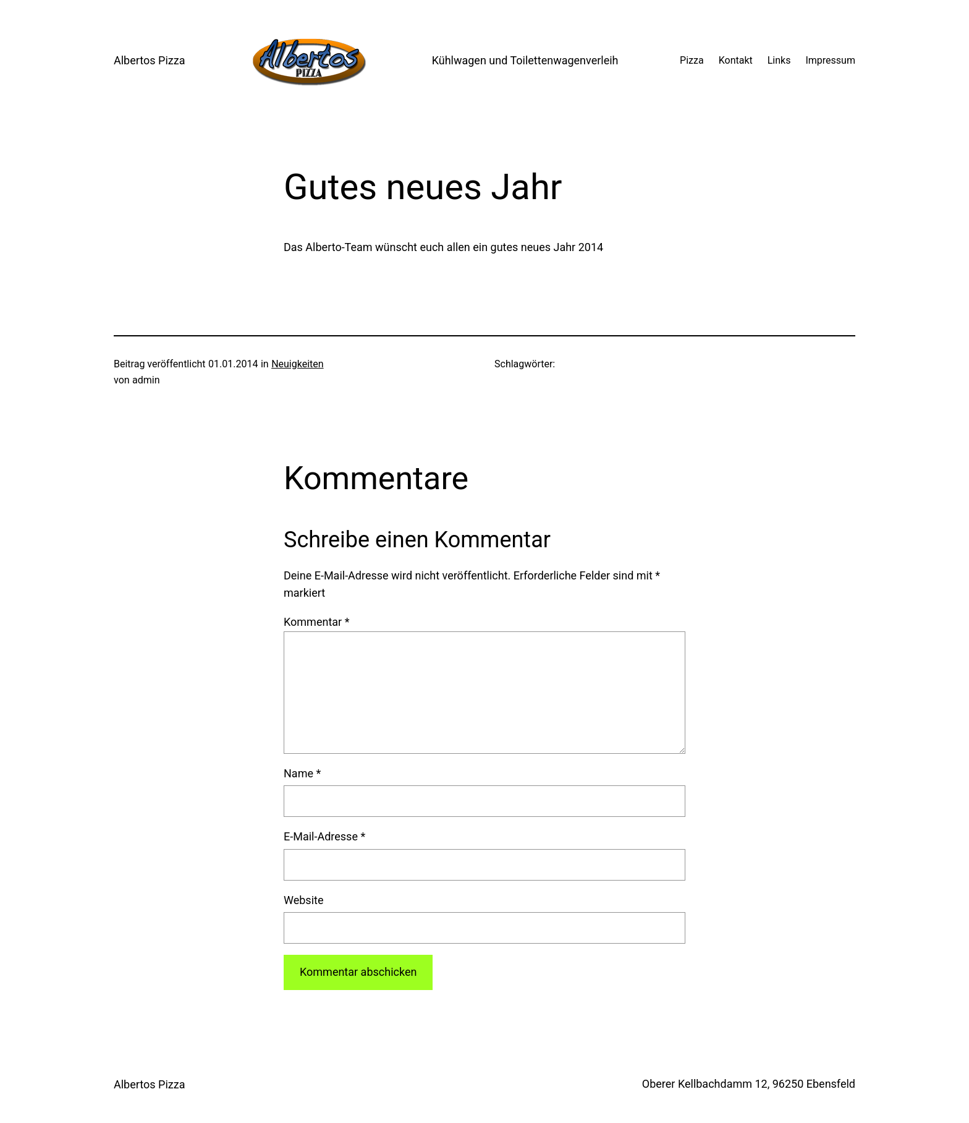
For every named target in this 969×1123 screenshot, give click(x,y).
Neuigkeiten (297, 364)
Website (303, 900)
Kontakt (736, 60)
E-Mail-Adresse (324, 836)
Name (302, 773)
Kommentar (316, 621)
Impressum (830, 60)
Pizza (692, 60)
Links (779, 60)
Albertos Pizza (149, 60)
